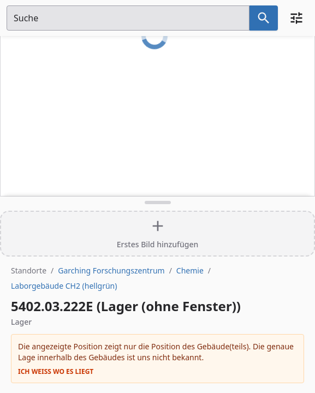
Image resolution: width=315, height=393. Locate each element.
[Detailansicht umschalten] (157, 202)
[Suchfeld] (128, 18)
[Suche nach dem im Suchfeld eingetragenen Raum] (263, 18)
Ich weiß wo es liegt (55, 371)
